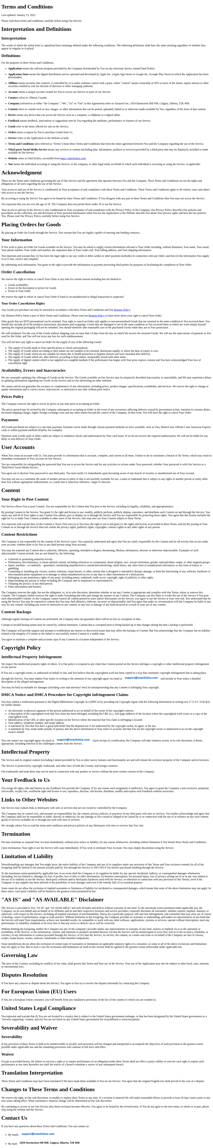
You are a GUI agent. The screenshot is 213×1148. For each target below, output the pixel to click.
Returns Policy (122, 309)
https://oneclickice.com (73, 158)
